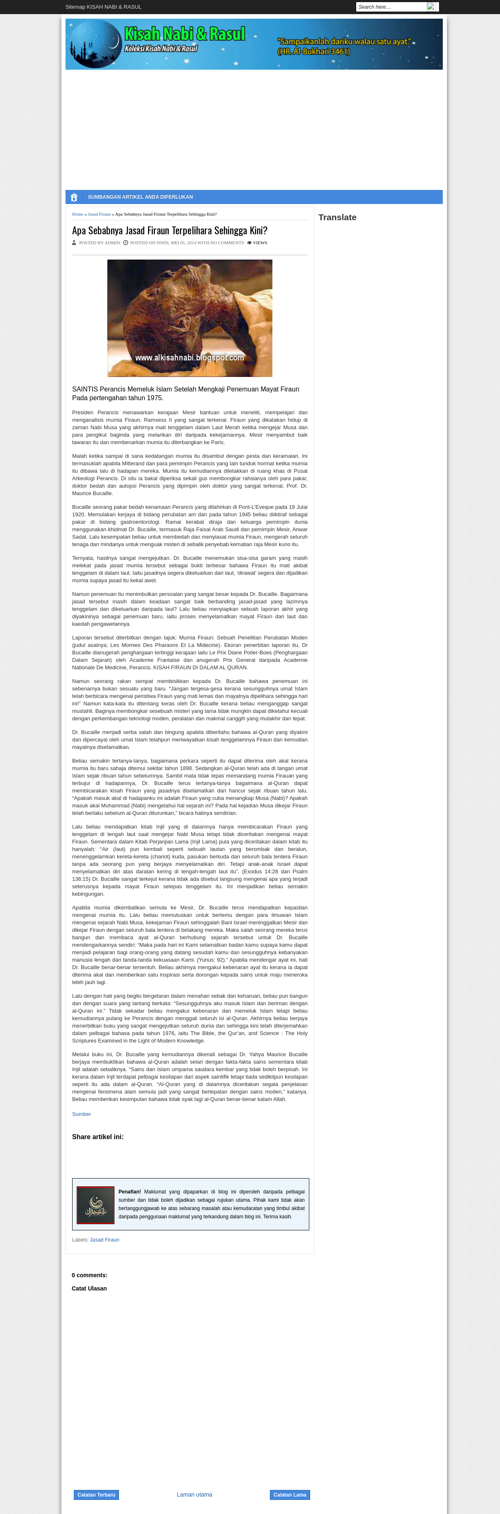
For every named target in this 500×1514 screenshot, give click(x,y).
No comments (227, 242)
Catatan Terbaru (96, 1495)
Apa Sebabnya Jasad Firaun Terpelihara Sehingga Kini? (170, 230)
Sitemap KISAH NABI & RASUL (104, 7)
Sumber (81, 1114)
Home (77, 213)
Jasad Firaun (99, 213)
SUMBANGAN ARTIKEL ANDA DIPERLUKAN (140, 197)
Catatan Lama (290, 1495)
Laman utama (194, 1494)
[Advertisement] (254, 128)
